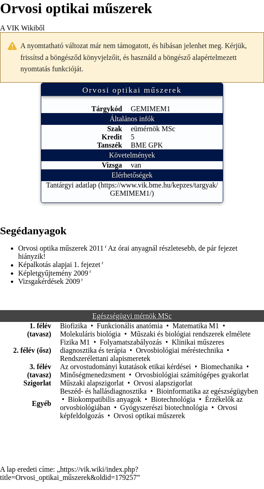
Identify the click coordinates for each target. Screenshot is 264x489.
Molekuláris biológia (90, 334)
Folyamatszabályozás (131, 342)
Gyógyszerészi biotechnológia (164, 407)
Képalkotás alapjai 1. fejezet (59, 265)
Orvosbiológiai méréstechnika (179, 350)
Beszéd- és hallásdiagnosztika (103, 391)
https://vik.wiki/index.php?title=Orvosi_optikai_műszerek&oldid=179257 (69, 473)
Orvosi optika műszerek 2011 (60, 248)
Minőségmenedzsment (92, 375)
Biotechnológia (173, 399)
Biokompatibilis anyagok (104, 399)
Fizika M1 (75, 342)
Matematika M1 (195, 326)
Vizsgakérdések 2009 (49, 281)
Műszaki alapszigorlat (92, 383)
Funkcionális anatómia (129, 326)
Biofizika (73, 326)
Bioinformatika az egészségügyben (207, 391)
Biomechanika (222, 366)
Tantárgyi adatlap (71, 185)
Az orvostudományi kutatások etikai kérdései (125, 366)
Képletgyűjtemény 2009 (53, 273)
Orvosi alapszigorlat (163, 383)
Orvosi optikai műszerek (149, 416)
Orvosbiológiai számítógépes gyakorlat (192, 375)
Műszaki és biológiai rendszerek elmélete (191, 334)
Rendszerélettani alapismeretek (105, 358)
